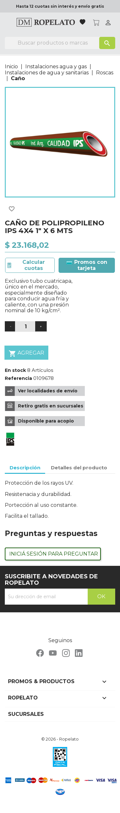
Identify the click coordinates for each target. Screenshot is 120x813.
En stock (15, 370)
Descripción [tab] (25, 468)
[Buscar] (60, 43)
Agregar (26, 353)
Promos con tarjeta (86, 265)
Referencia (18, 378)
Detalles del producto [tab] (79, 468)
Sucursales (26, 714)
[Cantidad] (25, 326)
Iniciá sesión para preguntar (53, 554)
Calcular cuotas (33, 265)
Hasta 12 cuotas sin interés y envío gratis (60, 6)
